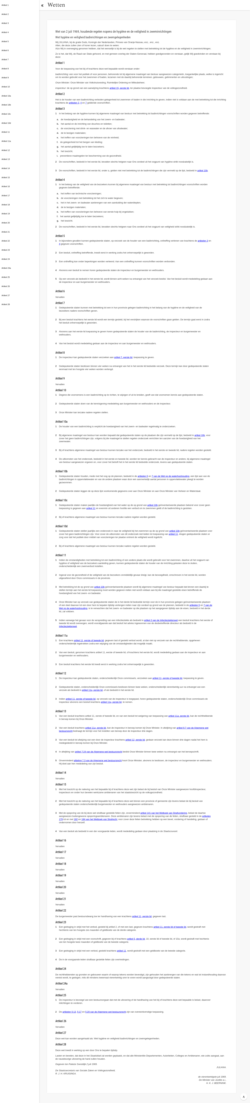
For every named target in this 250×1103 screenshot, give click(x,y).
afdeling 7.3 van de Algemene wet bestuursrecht (98, 760)
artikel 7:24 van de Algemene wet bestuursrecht (98, 751)
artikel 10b (202, 170)
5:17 (79, 1011)
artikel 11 (90, 508)
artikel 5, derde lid (136, 938)
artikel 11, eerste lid (92, 690)
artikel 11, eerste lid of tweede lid (169, 927)
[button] (43, 5)
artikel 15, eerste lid (119, 88)
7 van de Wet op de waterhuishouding (170, 476)
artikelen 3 (74, 102)
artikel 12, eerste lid (135, 739)
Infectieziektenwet (68, 626)
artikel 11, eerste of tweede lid (89, 640)
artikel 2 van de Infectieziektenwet (161, 620)
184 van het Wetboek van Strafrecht (99, 819)
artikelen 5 (143, 476)
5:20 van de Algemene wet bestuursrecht (105, 1011)
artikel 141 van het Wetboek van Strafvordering (163, 813)
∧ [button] (243, 1097)
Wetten (57, 5)
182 (76, 819)
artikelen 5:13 (69, 1011)
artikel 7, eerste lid (123, 357)
